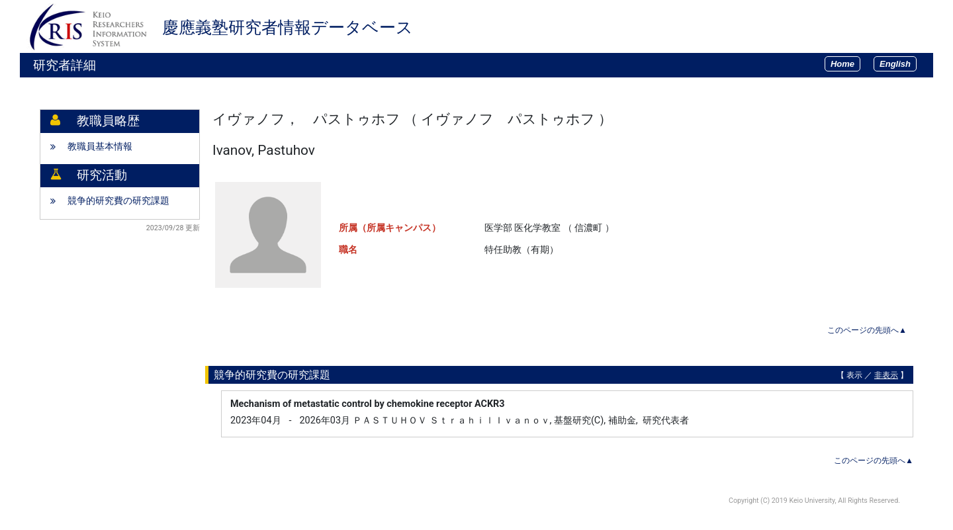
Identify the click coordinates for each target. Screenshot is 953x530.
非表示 (886, 375)
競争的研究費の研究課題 (118, 200)
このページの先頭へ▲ (867, 330)
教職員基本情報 (100, 146)
